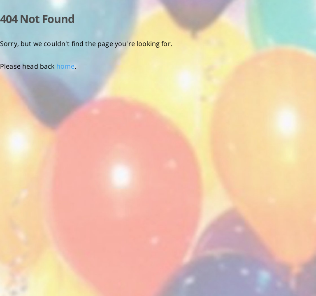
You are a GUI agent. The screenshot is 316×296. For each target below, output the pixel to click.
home (65, 66)
